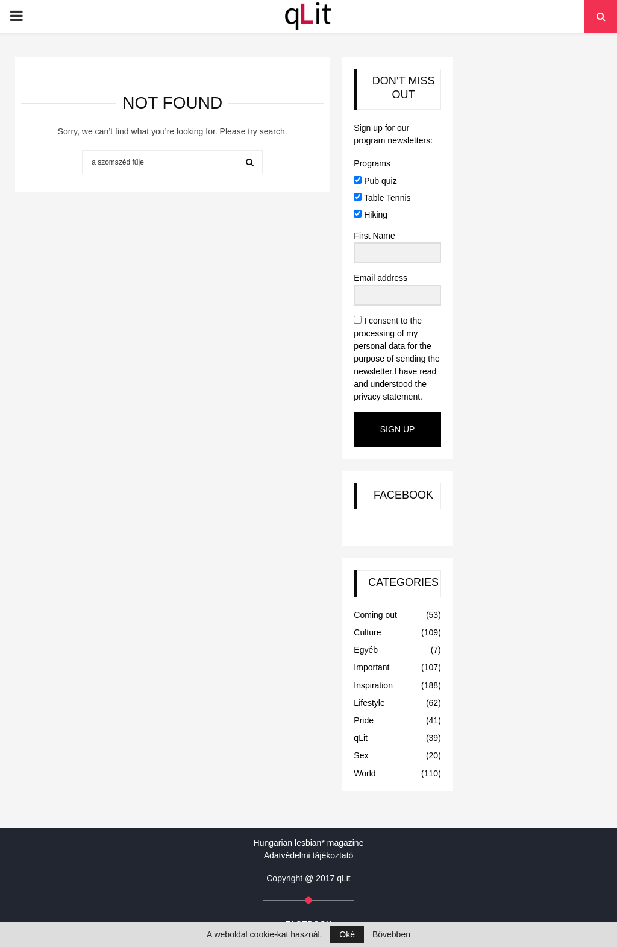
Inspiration (373, 685)
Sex (361, 755)
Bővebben (391, 934)
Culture (367, 632)
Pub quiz (375, 181)
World (364, 773)
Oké (347, 934)
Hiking (370, 214)
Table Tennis (382, 198)
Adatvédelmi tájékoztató (309, 855)
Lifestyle (369, 703)
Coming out (375, 615)
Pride (364, 720)
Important (371, 667)
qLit (361, 738)
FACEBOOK (403, 495)
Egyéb (366, 650)
